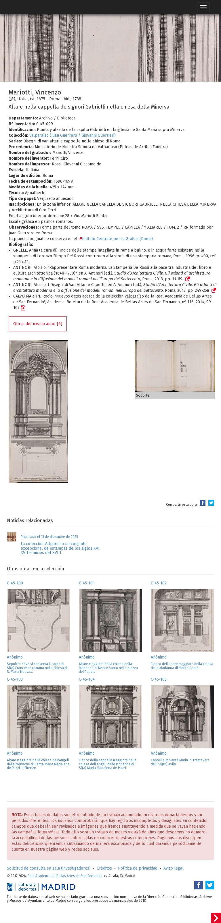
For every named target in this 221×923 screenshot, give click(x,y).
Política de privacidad (137, 868)
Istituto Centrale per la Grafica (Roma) (116, 238)
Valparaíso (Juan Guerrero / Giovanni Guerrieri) (72, 135)
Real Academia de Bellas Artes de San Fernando (65, 876)
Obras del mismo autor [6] (37, 323)
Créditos (104, 868)
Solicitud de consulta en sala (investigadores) (49, 868)
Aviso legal (173, 868)
